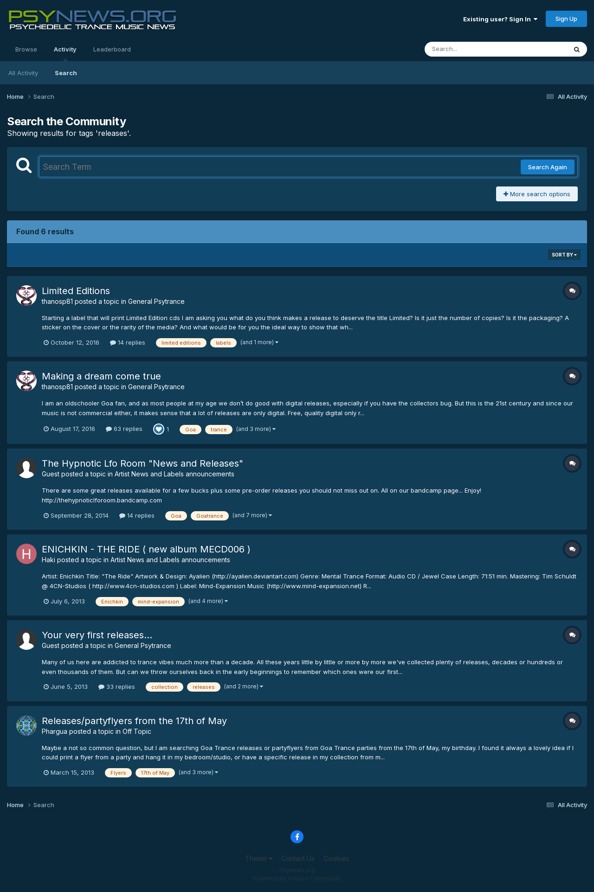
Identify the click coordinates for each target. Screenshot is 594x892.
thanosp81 (57, 301)
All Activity (23, 73)
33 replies (116, 686)
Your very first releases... (97, 635)
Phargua (54, 731)
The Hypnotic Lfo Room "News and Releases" (142, 463)
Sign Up (566, 18)
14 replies (127, 342)
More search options (537, 194)
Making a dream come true (101, 376)
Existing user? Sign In (500, 19)
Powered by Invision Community (297, 878)
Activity (65, 53)
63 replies (124, 428)
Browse (26, 49)
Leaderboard (112, 49)
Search (66, 73)
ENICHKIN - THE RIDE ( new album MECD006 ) (146, 549)
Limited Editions (76, 290)
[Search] (470, 49)
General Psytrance (156, 301)
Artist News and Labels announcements (174, 474)
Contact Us (298, 858)
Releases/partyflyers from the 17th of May (134, 720)
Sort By (564, 254)
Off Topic (137, 731)
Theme (258, 858)
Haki (48, 560)
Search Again (547, 167)
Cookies (336, 858)
